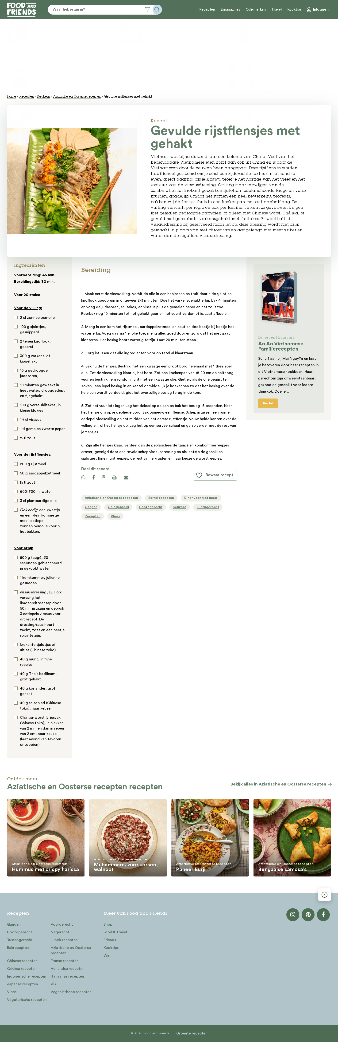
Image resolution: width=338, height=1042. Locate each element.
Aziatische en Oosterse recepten (77, 97)
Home (11, 97)
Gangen (14, 924)
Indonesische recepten (26, 976)
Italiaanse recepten (67, 976)
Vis (53, 984)
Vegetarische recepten (27, 1000)
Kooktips (294, 9)
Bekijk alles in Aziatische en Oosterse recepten (278, 784)
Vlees (11, 992)
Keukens (43, 97)
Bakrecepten (18, 948)
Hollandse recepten (67, 969)
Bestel (268, 403)
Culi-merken (256, 9)
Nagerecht (60, 932)
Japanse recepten (22, 984)
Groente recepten (191, 1033)
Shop (108, 924)
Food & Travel (115, 932)
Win (107, 955)
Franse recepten (65, 961)
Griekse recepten (22, 969)
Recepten (207, 9)
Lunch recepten (64, 940)
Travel (276, 9)
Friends (110, 940)
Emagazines (230, 9)
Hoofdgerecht (19, 932)
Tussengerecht (20, 940)
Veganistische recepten (71, 992)
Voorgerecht (62, 924)
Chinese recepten (22, 961)
